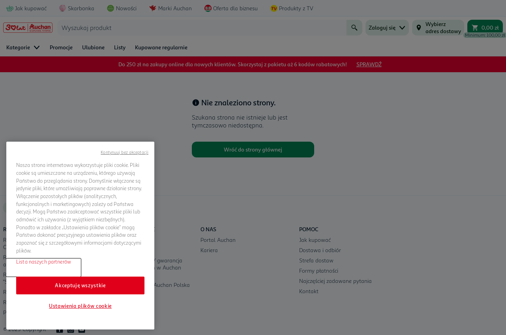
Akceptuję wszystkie (80, 285)
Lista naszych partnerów (43, 261)
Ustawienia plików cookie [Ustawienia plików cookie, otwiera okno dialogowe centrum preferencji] (80, 306)
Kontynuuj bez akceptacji (124, 152)
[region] (80, 235)
